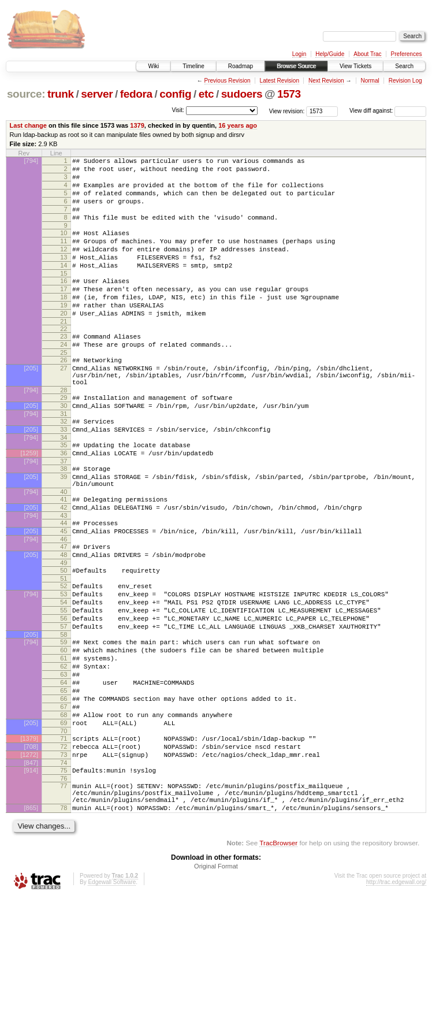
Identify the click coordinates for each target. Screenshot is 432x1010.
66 (63, 790)
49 (63, 630)
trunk (60, 94)
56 (63, 694)
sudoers (242, 94)
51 (63, 647)
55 (63, 684)
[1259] (29, 503)
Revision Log (405, 80)
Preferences (406, 54)
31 (63, 458)
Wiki (153, 66)
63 (63, 761)
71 (63, 837)
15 (63, 295)
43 (63, 576)
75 (63, 874)
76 (63, 884)
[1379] (29, 837)
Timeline (193, 66)
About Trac (367, 54)
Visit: (178, 110)
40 (63, 548)
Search (404, 66)
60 (63, 731)
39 (63, 530)
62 (63, 751)
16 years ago (237, 125)
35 (63, 493)
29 (63, 439)
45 (63, 593)
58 (63, 714)
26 (63, 394)
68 (63, 810)
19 (63, 332)
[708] (31, 847)
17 (63, 313)
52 (63, 655)
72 (63, 847)
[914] (31, 874)
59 (63, 721)
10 (63, 246)
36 (63, 503)
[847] (31, 866)
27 (63, 404)
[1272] (29, 856)
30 (63, 448)
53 (63, 665)
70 (63, 829)
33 (63, 476)
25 (63, 387)
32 (63, 466)
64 (63, 770)
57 (63, 704)
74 (63, 866)
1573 (289, 94)
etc (206, 94)
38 (63, 520)
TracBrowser (278, 955)
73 (63, 856)
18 (63, 323)
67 (63, 800)
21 (63, 352)
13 (63, 276)
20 (63, 342)
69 (63, 819)
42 (63, 566)
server (97, 94)
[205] (31, 404)
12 (63, 266)
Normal (369, 80)
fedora (136, 94)
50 (63, 637)
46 (63, 603)
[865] (31, 918)
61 (63, 741)
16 (63, 303)
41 (63, 556)
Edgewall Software (112, 995)
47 (63, 610)
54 (63, 674)
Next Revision (326, 80)
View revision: (287, 110)
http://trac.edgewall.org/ (396, 995)
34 (63, 485)
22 (63, 360)
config (175, 94)
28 (63, 431)
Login (299, 54)
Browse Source (296, 66)
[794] (31, 160)
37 (63, 513)
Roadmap (240, 66)
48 (63, 620)
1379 (137, 125)
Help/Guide (329, 54)
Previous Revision (227, 80)
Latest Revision (279, 80)
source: (26, 94)
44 (63, 583)
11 (63, 256)
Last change (28, 125)
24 (63, 377)
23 (63, 367)
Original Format (216, 978)
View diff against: (387, 110)
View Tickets (355, 66)
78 (63, 918)
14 (63, 286)
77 (63, 891)
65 (63, 780)
